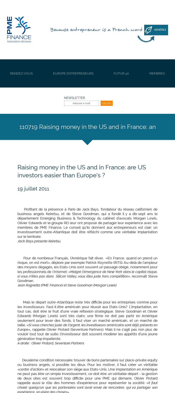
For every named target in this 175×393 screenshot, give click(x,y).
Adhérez (160, 29)
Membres (157, 73)
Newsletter (74, 98)
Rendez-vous (21, 73)
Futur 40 (121, 73)
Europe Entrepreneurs (73, 73)
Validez (106, 103)
